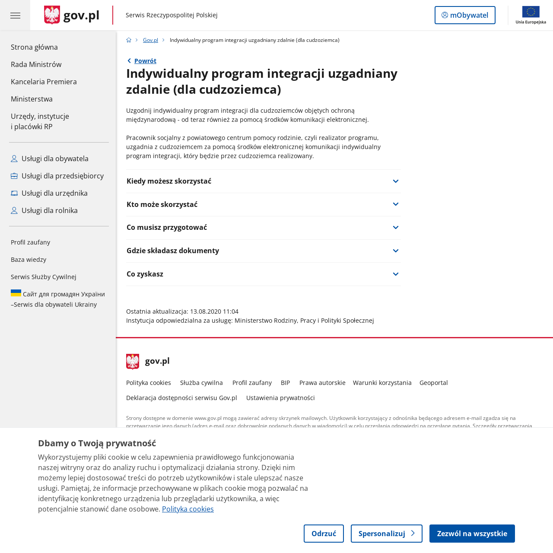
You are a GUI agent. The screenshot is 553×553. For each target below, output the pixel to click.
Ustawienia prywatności (280, 398)
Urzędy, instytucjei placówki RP (40, 121)
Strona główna (44, 46)
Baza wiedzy (28, 259)
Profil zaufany (30, 242)
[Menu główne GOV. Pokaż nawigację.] (15, 15)
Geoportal (434, 382)
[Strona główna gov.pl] (72, 15)
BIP (285, 382)
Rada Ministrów (36, 64)
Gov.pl (150, 40)
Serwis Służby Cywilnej (43, 277)
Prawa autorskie (322, 382)
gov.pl (148, 361)
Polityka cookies (148, 382)
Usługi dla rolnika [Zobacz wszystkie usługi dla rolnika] (44, 210)
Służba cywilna (201, 382)
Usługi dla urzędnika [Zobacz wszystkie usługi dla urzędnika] (49, 193)
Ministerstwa (32, 99)
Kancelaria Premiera (44, 81)
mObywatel (468, 17)
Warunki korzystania (382, 382)
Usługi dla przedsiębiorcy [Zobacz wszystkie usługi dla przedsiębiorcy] (57, 176)
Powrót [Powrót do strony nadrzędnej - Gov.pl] (145, 61)
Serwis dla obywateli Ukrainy (58, 298)
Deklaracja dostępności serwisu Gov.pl (181, 398)
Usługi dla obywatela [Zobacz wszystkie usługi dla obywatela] (50, 158)
